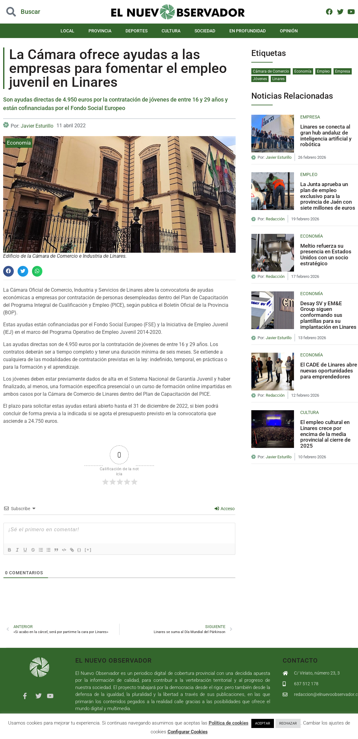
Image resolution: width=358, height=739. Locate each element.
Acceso (225, 508)
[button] (8, 271)
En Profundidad (247, 30)
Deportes (136, 30)
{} (88, 549)
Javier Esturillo (37, 126)
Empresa (342, 71)
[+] (97, 549)
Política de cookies (228, 723)
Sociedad (205, 30)
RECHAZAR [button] (288, 723)
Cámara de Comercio (271, 71)
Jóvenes (260, 79)
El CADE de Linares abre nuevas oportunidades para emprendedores (328, 370)
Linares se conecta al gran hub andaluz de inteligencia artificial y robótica (325, 135)
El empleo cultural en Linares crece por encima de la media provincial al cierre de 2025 (325, 434)
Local (67, 30)
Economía (19, 143)
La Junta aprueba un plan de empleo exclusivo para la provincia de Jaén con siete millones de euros (327, 196)
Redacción (275, 219)
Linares (278, 79)
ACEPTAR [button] (262, 723)
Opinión (289, 30)
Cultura (171, 30)
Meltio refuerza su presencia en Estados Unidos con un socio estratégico (325, 255)
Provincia (99, 30)
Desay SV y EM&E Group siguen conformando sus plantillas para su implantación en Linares (328, 315)
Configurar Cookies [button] (188, 732)
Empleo (323, 71)
